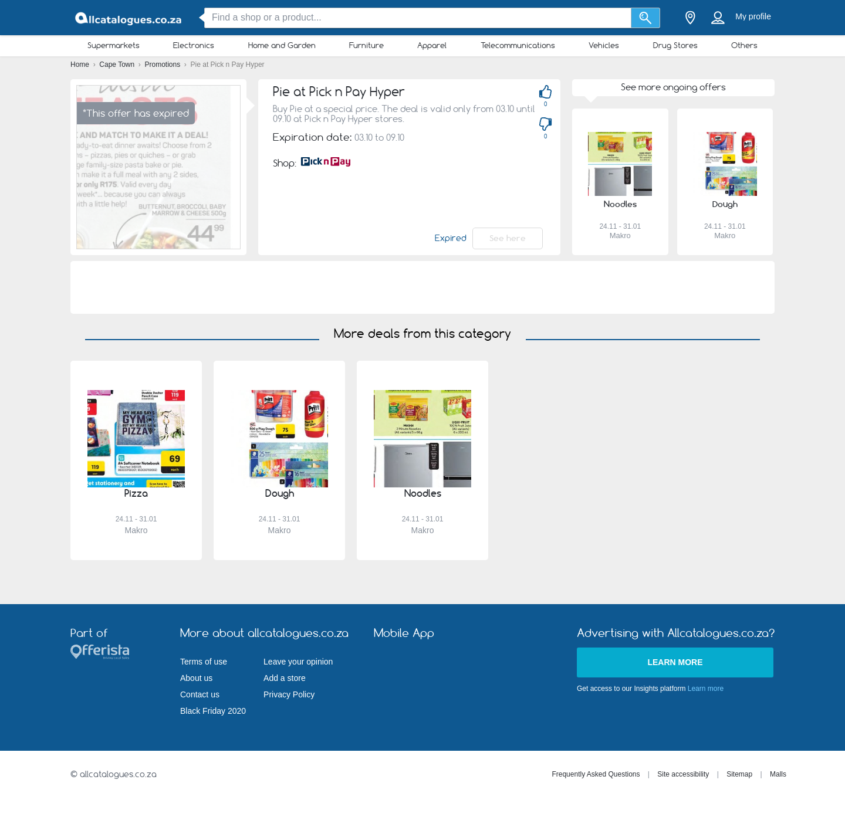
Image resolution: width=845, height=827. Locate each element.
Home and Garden (282, 45)
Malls (778, 774)
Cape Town (117, 64)
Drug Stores (675, 45)
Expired (451, 238)
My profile (753, 16)
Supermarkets (113, 45)
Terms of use (203, 661)
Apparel (432, 45)
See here (507, 238)
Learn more (674, 662)
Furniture (366, 45)
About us (196, 678)
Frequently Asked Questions (596, 774)
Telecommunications (518, 45)
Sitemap (739, 774)
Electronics (193, 45)
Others (744, 45)
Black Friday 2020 (213, 711)
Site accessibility (683, 774)
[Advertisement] (422, 287)
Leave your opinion (298, 661)
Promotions (163, 64)
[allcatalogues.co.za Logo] (129, 17)
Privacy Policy (289, 694)
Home (80, 64)
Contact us (199, 694)
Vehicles (604, 45)
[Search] (645, 18)
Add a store (284, 678)
